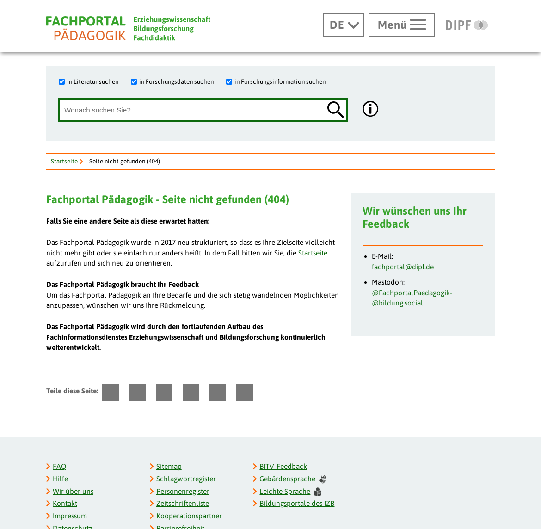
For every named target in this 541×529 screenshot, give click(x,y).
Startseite (64, 161)
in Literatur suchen (92, 81)
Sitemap (169, 466)
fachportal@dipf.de (403, 267)
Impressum (70, 516)
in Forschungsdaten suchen (176, 81)
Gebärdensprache (292, 479)
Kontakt (65, 503)
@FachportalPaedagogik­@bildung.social (412, 298)
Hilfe (60, 479)
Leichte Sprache (290, 491)
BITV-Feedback (283, 466)
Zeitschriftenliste (182, 503)
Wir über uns (73, 491)
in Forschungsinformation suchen (280, 81)
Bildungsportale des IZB (296, 503)
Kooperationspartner (189, 516)
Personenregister (182, 491)
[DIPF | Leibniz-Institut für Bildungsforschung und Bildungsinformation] (467, 25)
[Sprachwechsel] (343, 25)
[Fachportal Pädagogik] (128, 28)
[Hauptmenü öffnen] (402, 25)
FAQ (59, 466)
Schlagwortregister (186, 479)
